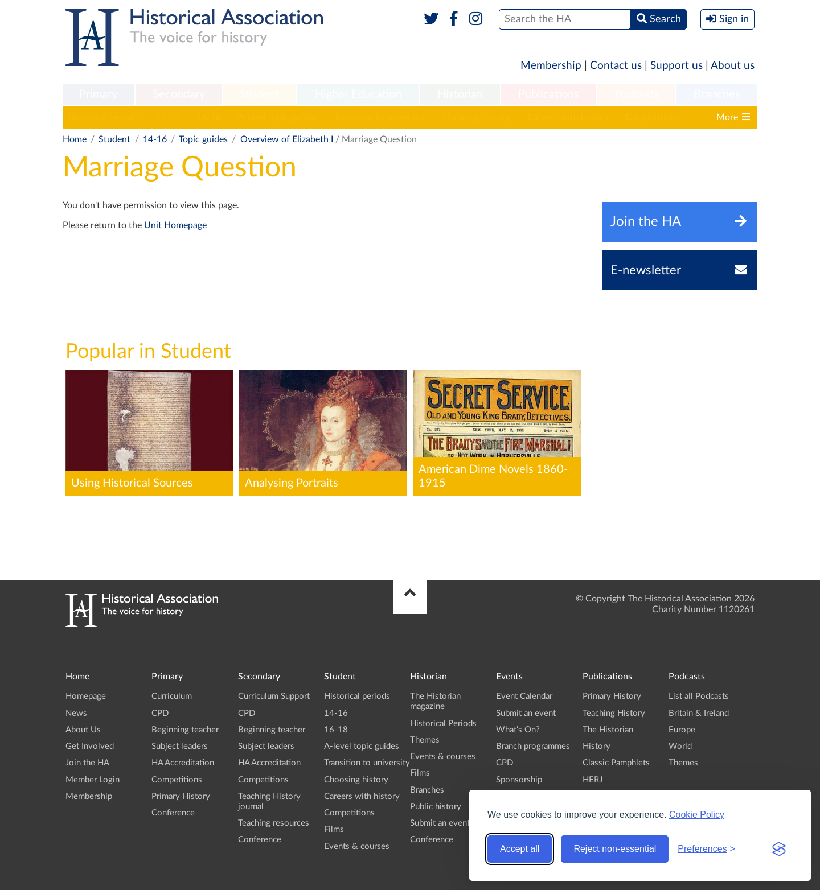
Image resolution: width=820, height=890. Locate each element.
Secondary (179, 94)
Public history (435, 806)
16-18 (209, 117)
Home (75, 139)
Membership (550, 65)
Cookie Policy (696, 814)
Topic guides (203, 139)
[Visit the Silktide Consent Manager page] (779, 849)
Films (334, 829)
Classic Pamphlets (616, 763)
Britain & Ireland (699, 713)
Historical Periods (443, 723)
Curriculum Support (274, 696)
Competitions (653, 117)
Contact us (616, 65)
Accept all (519, 849)
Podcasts (636, 94)
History (596, 746)
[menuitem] (98, 95)
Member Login (92, 780)
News (76, 713)
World (680, 746)
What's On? (518, 730)
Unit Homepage (175, 225)
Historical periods (103, 117)
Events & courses (357, 846)
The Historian (608, 730)
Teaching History (614, 713)
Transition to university (379, 117)
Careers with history (568, 117)
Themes (425, 740)
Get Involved (89, 746)
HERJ (592, 780)
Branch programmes (533, 746)
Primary (98, 94)
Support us (676, 65)
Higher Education (358, 94)
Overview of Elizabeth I (286, 139)
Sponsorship (519, 780)
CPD (160, 713)
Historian (460, 94)
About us (733, 65)
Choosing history (476, 117)
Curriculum (171, 696)
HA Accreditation (182, 763)
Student (259, 94)
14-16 (168, 117)
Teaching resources (273, 823)
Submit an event (440, 823)
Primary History (180, 796)
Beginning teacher (185, 730)
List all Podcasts (699, 696)
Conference (173, 813)
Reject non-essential (614, 849)
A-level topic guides (277, 117)
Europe (682, 730)
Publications (548, 94)
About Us (83, 730)
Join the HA (87, 763)
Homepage (85, 696)
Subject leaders (179, 746)
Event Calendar (524, 696)
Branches (717, 94)
